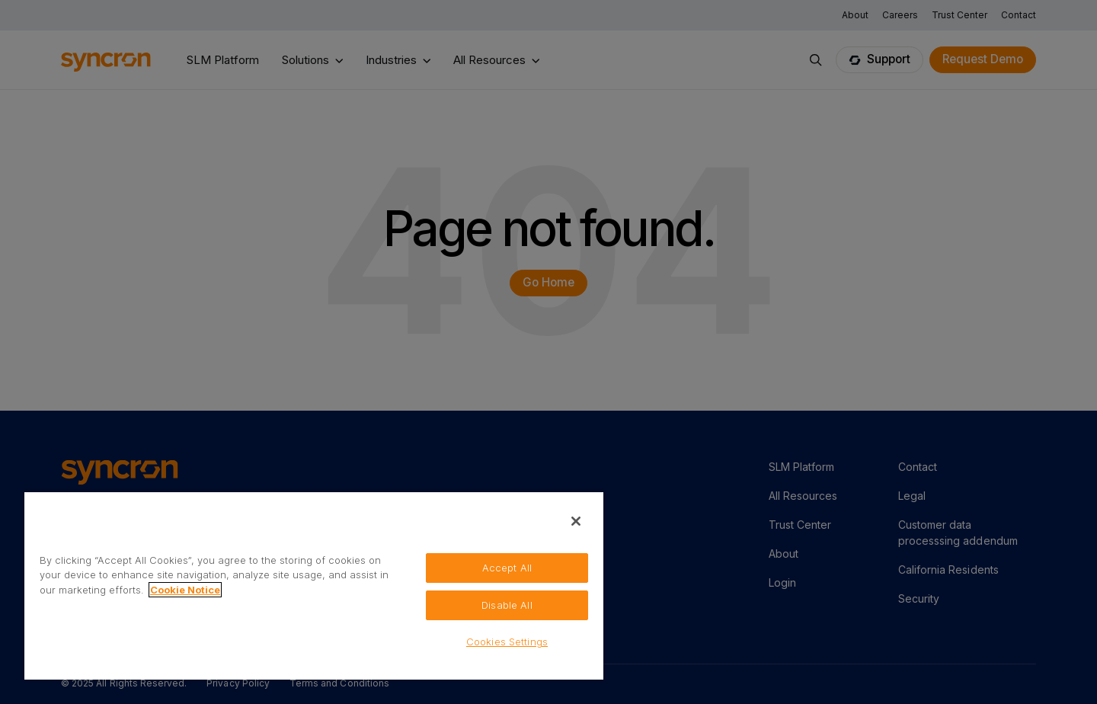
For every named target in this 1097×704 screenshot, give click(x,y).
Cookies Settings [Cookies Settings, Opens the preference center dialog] (507, 641)
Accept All (507, 568)
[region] (313, 585)
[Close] (576, 521)
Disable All (506, 605)
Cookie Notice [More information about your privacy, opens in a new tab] (185, 590)
